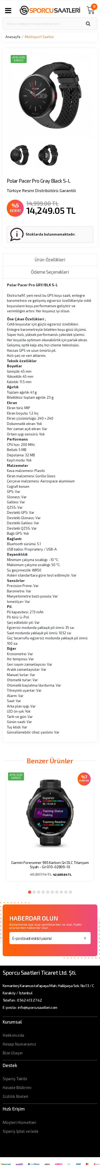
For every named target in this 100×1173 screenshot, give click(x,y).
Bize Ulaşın (13, 1052)
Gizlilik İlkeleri (15, 1096)
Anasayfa (12, 37)
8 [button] (61, 892)
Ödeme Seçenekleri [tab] (50, 271)
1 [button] (29, 892)
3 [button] (38, 892)
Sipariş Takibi (15, 1078)
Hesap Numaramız (19, 1044)
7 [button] (56, 892)
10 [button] (70, 892)
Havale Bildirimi (17, 1087)
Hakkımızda (13, 1035)
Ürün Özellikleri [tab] (50, 259)
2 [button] (34, 892)
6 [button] (52, 892)
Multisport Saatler (39, 37)
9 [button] (65, 892)
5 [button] (47, 892)
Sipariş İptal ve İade (20, 1131)
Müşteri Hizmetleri (19, 1122)
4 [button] (43, 892)
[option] (50, 829)
